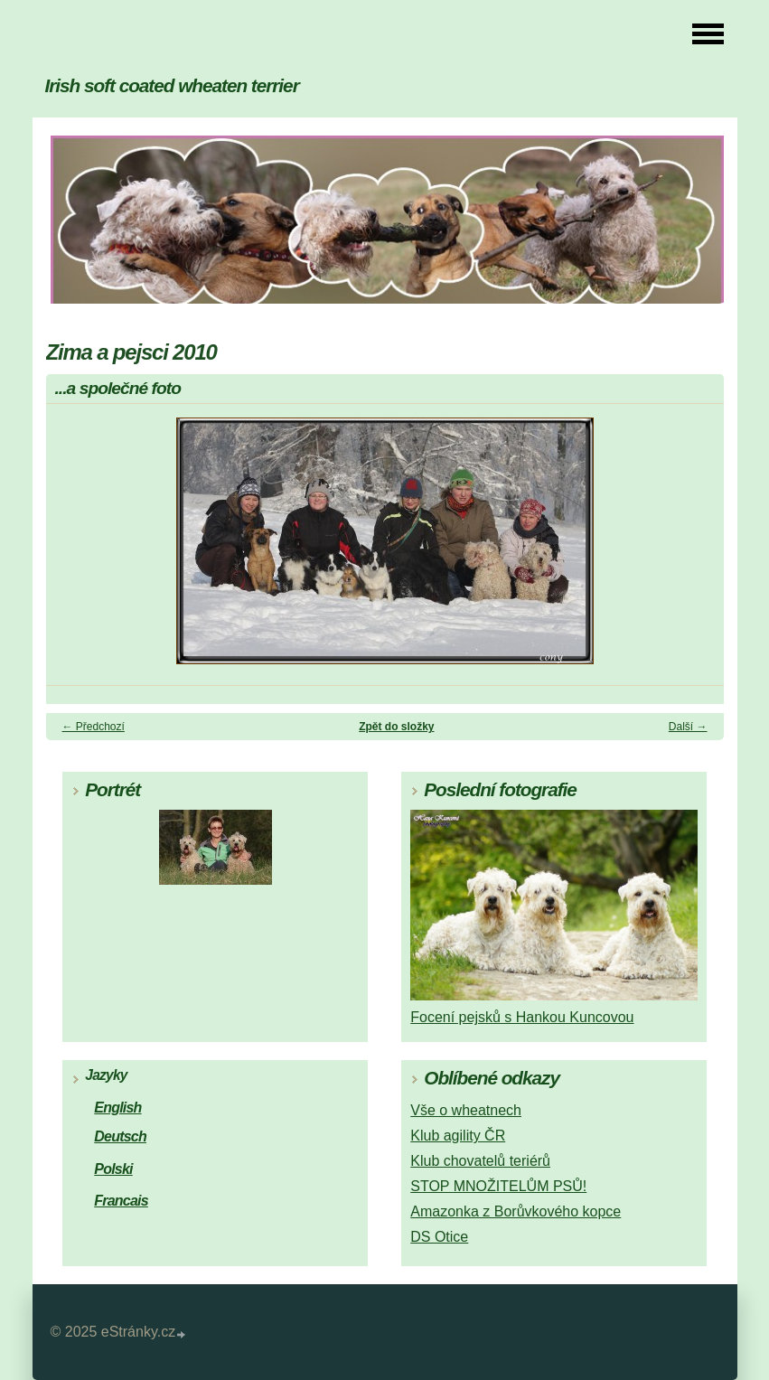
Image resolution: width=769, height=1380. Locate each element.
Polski (113, 1169)
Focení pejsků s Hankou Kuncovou (521, 1017)
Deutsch (120, 1136)
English (117, 1107)
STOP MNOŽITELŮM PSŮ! (498, 1186)
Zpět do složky (396, 726)
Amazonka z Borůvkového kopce (515, 1211)
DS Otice (439, 1236)
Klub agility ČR (457, 1135)
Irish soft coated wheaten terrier (172, 85)
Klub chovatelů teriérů (480, 1161)
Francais (121, 1200)
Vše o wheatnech (465, 1110)
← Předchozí (93, 726)
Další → (688, 726)
